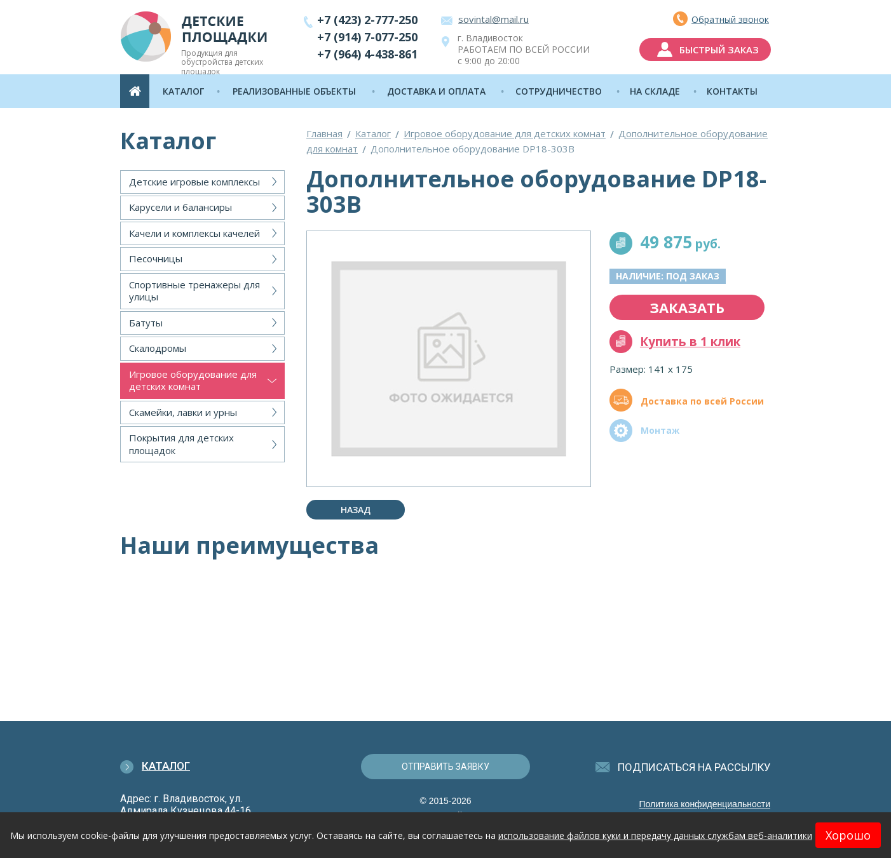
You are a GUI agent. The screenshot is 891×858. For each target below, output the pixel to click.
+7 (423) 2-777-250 (367, 19)
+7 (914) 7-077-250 (367, 36)
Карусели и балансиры (180, 207)
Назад (356, 510)
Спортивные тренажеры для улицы (194, 291)
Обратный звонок (730, 19)
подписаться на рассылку (694, 767)
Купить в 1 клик (690, 341)
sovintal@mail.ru (493, 19)
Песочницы (155, 258)
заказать (687, 307)
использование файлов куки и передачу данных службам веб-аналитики (655, 835)
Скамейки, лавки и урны (183, 412)
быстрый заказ (719, 49)
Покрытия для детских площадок (181, 444)
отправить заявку (445, 766)
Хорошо (848, 835)
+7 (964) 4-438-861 (367, 54)
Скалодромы (157, 348)
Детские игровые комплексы (194, 181)
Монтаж (660, 430)
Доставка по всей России (702, 401)
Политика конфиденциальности (704, 804)
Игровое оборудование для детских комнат (193, 380)
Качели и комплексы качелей (194, 233)
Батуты (146, 322)
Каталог (373, 133)
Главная (324, 133)
